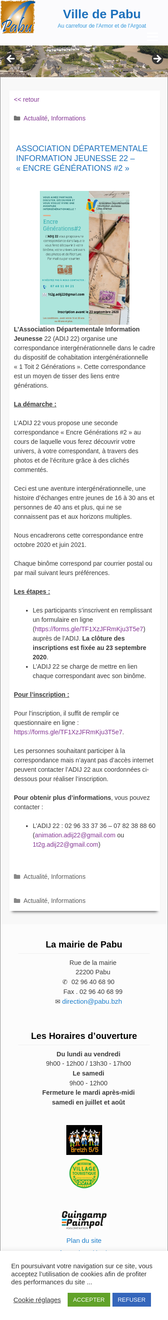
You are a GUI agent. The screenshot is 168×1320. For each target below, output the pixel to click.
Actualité (35, 118)
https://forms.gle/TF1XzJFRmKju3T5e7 (89, 629)
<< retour (26, 99)
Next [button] (157, 59)
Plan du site (83, 1240)
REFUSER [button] (132, 1299)
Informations (68, 118)
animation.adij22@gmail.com (75, 835)
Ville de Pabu (102, 14)
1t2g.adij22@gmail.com (66, 844)
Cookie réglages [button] (37, 1299)
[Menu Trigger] (152, 37)
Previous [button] (11, 59)
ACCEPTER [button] (89, 1299)
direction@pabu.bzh (92, 1001)
